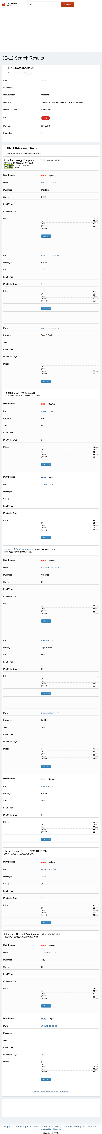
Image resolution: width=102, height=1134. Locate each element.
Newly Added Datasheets (13, 1122)
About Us (57, 1125)
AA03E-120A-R (47, 407)
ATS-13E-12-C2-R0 (49, 949)
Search (68, 4)
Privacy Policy (33, 1122)
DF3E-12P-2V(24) (48, 865)
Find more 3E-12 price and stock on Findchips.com (51, 1087)
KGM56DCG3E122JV (50, 564)
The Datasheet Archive (10, 4)
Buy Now (46, 232)
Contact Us (46, 1125)
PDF (45, 118)
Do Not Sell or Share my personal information (60, 1122)
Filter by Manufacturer (14, 73)
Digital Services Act (90, 1122)
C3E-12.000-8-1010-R (50, 179)
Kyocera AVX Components (19, 545)
